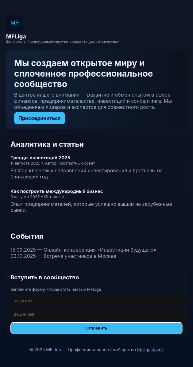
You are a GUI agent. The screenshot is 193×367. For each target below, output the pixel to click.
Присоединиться (39, 118)
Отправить (97, 328)
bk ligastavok (150, 349)
